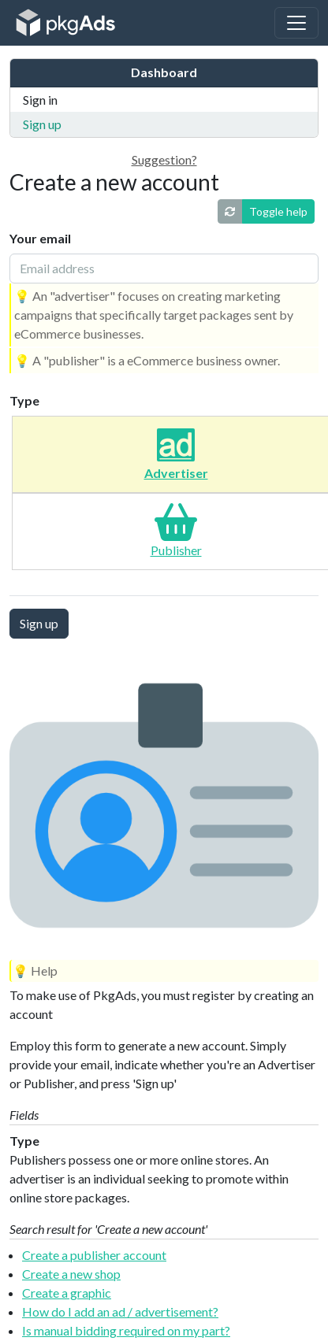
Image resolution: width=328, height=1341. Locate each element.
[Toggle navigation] (296, 23)
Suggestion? (164, 159)
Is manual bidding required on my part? (126, 1330)
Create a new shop (71, 1273)
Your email (40, 238)
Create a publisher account (94, 1254)
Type (24, 400)
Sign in (40, 99)
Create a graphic (66, 1292)
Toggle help (278, 211)
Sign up (42, 124)
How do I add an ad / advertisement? (120, 1311)
